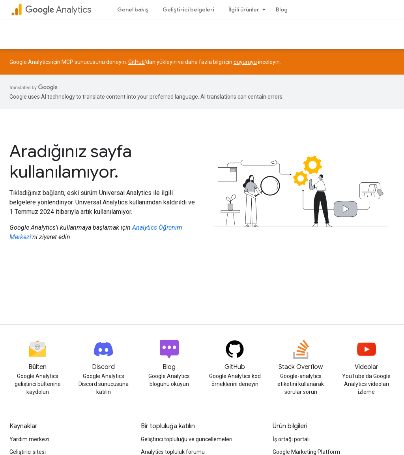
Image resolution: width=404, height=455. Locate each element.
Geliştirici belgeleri (188, 9)
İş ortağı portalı (291, 439)
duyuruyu (245, 62)
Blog (282, 9)
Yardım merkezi (29, 439)
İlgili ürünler (243, 9)
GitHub (136, 62)
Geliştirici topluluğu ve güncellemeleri (186, 439)
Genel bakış (132, 9)
